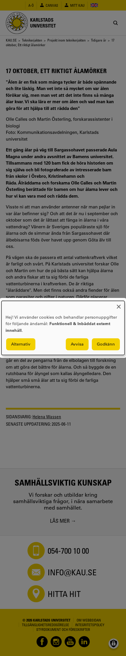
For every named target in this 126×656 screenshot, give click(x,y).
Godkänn (106, 344)
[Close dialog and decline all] (119, 304)
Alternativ (20, 344)
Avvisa (77, 344)
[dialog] (63, 328)
